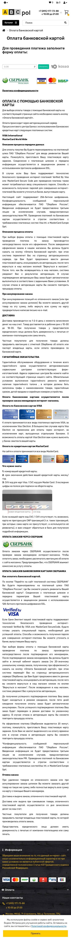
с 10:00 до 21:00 (14, 907)
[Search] (45, 23)
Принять (35, 933)
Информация (35, 849)
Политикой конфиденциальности (48, 926)
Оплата (35, 889)
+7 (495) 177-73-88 (49, 11)
